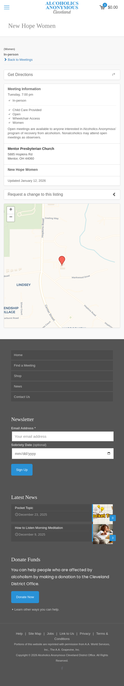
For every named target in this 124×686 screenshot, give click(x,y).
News (18, 386)
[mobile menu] (6, 7)
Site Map (34, 633)
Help (19, 633)
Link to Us (67, 633)
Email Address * (23, 428)
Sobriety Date (28, 445)
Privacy (85, 633)
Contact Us (22, 397)
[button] (60, 257)
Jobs (50, 633)
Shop (17, 376)
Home (18, 355)
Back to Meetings (18, 60)
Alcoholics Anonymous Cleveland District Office (66, 655)
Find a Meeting (24, 365)
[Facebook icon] (62, 668)
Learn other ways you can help (36, 609)
